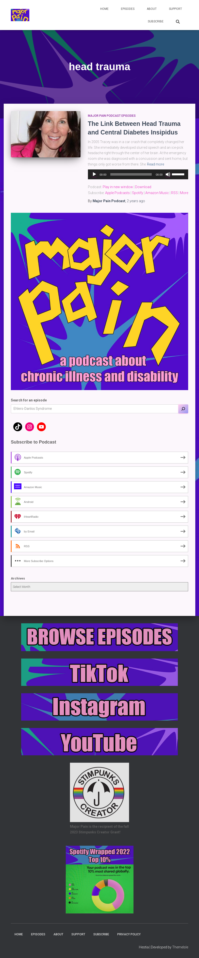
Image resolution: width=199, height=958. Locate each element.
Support (175, 9)
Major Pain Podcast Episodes (112, 115)
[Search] (183, 408)
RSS (174, 193)
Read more (155, 164)
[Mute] (168, 174)
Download (143, 187)
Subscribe (156, 21)
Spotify (137, 193)
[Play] (94, 174)
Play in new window (118, 187)
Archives (18, 578)
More (184, 193)
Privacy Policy (129, 934)
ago (136, 201)
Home (104, 9)
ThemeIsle (180, 947)
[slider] (131, 174)
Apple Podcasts (117, 193)
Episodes (127, 9)
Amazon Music (157, 193)
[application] (138, 174)
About (152, 9)
